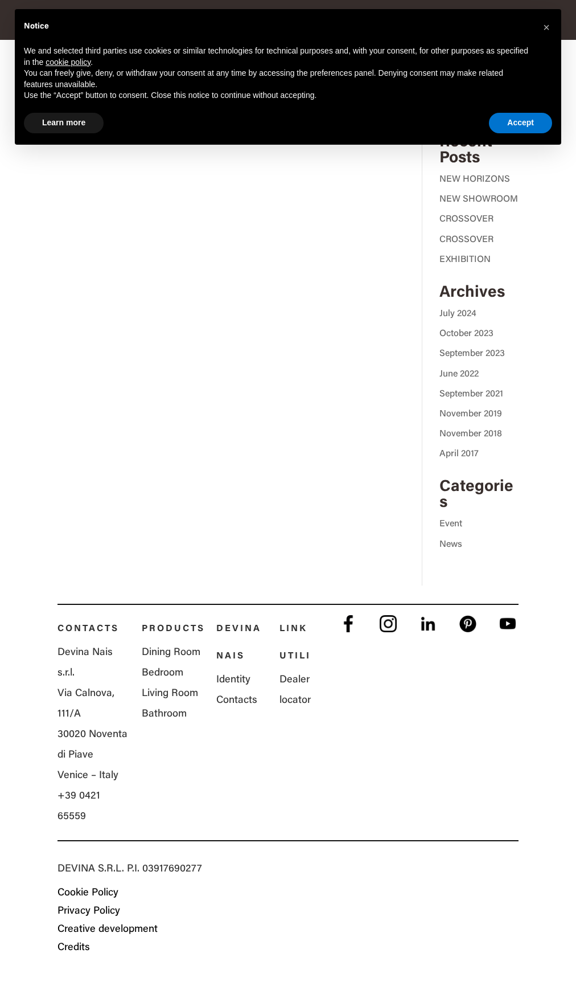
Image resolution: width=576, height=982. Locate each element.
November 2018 (470, 434)
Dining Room (171, 653)
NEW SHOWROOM (478, 199)
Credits (73, 948)
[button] (546, 27)
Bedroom (162, 673)
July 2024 (457, 313)
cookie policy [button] (68, 62)
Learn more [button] (63, 122)
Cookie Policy (87, 893)
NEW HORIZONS (474, 179)
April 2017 (459, 454)
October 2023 (466, 333)
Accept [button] (520, 122)
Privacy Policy (88, 911)
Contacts (236, 700)
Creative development (107, 929)
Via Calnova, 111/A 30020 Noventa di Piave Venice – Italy (92, 735)
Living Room (170, 694)
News (450, 544)
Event (450, 524)
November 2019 (470, 414)
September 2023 (472, 353)
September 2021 (471, 394)
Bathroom (164, 714)
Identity (233, 680)
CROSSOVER (466, 219)
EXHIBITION (465, 259)
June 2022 (459, 374)
